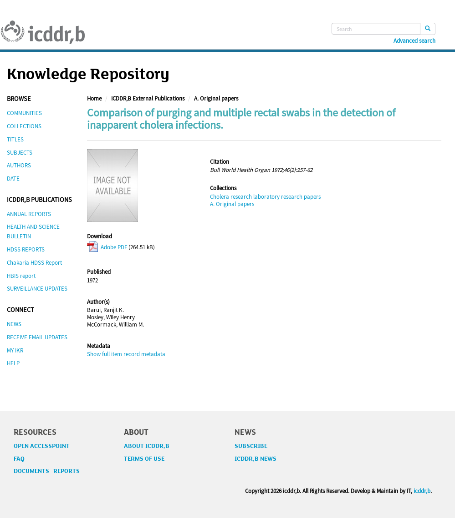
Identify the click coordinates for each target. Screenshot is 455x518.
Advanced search (414, 41)
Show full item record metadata (126, 354)
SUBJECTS (19, 152)
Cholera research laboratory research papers (265, 197)
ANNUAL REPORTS (29, 214)
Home (94, 98)
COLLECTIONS (24, 126)
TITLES (15, 139)
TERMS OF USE (144, 459)
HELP (13, 363)
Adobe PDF (107, 247)
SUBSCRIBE (251, 446)
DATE (13, 178)
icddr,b (422, 491)
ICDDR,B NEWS (255, 459)
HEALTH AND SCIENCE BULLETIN (33, 231)
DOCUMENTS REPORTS (47, 471)
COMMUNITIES (24, 113)
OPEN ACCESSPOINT (42, 446)
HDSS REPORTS (26, 249)
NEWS (14, 324)
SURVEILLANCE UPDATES (37, 288)
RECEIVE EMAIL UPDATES (37, 337)
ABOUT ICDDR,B (146, 446)
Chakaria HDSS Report (34, 263)
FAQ (19, 459)
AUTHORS (19, 165)
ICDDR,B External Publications (147, 98)
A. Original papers (216, 98)
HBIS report (21, 276)
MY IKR (15, 350)
